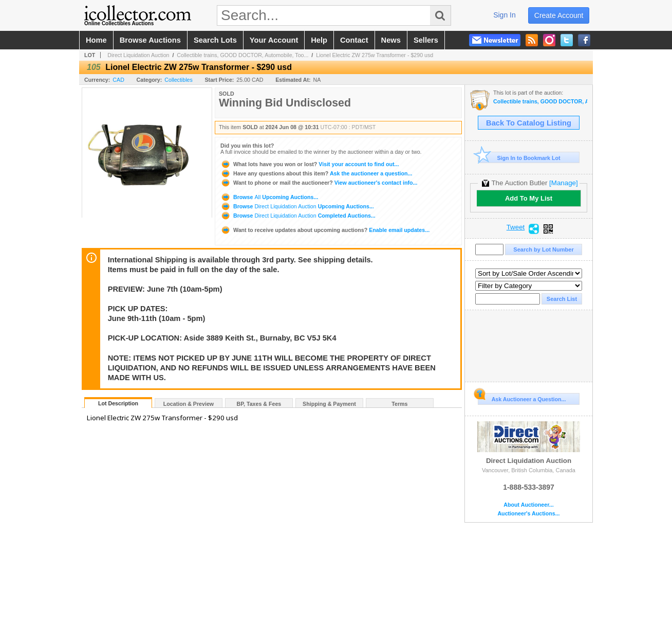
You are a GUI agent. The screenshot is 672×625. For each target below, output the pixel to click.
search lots (215, 40)
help (319, 40)
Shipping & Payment (329, 404)
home (96, 40)
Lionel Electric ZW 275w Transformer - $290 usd (374, 55)
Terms (399, 404)
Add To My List (528, 198)
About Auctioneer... (528, 505)
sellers (426, 40)
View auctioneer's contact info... (318, 183)
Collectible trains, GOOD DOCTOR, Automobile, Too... (242, 55)
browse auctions (150, 40)
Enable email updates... (325, 230)
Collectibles (178, 80)
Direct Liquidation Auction (138, 55)
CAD (118, 80)
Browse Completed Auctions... (298, 215)
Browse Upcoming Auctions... (269, 197)
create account (559, 15)
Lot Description (118, 403)
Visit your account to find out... (309, 164)
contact (354, 40)
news (391, 40)
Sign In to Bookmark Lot (519, 158)
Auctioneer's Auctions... (528, 513)
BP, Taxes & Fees (259, 404)
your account (274, 40)
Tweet (516, 227)
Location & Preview (188, 404)
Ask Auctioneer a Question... (522, 397)
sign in (504, 15)
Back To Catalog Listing (528, 123)
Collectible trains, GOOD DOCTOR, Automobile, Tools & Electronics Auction (540, 101)
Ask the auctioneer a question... (316, 173)
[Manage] (563, 183)
